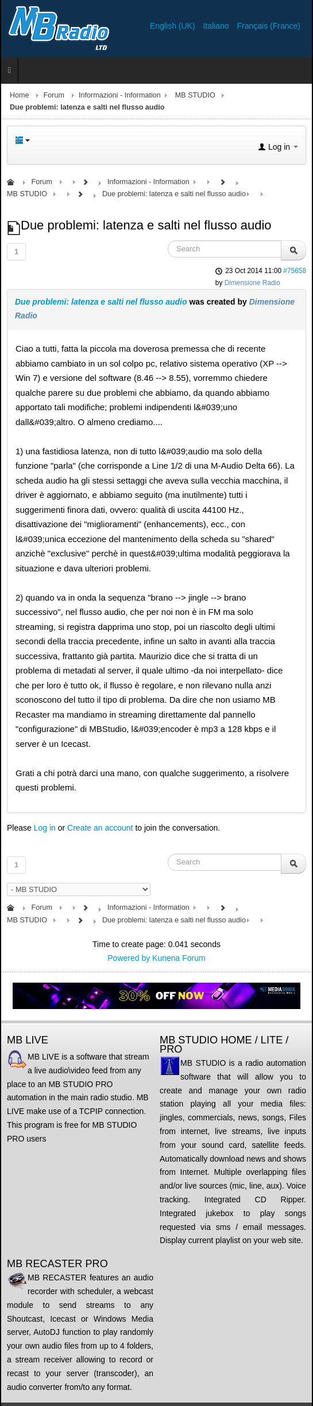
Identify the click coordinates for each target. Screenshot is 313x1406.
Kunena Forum (179, 958)
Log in (45, 827)
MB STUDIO (195, 95)
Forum (54, 95)
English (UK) (173, 25)
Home (19, 95)
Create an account (100, 827)
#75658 (294, 271)
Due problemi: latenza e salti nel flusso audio (101, 301)
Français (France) (268, 25)
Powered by (128, 958)
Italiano (217, 25)
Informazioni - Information (120, 95)
